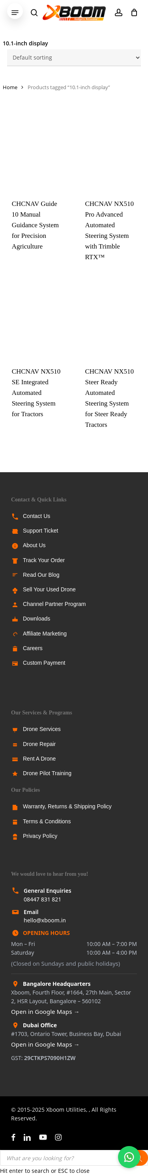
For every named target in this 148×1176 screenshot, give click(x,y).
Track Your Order (44, 560)
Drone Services (42, 729)
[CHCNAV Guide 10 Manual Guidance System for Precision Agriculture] (37, 153)
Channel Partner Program (54, 604)
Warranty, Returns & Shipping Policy (67, 806)
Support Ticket (40, 530)
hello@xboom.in (45, 920)
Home (10, 87)
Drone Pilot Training (47, 773)
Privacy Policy (40, 836)
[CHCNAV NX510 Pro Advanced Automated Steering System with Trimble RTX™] (110, 153)
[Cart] (132, 13)
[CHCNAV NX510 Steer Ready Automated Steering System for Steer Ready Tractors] (110, 321)
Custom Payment (44, 663)
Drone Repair (39, 744)
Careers (33, 648)
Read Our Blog (41, 575)
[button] (15, 13)
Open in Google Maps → (45, 1011)
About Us (34, 545)
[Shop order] (74, 57)
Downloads (36, 618)
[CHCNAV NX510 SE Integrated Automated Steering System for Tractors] (37, 321)
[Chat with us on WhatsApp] (129, 1157)
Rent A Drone (39, 758)
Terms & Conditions (47, 821)
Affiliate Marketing (45, 633)
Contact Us (36, 516)
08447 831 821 (42, 899)
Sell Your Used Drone (49, 589)
